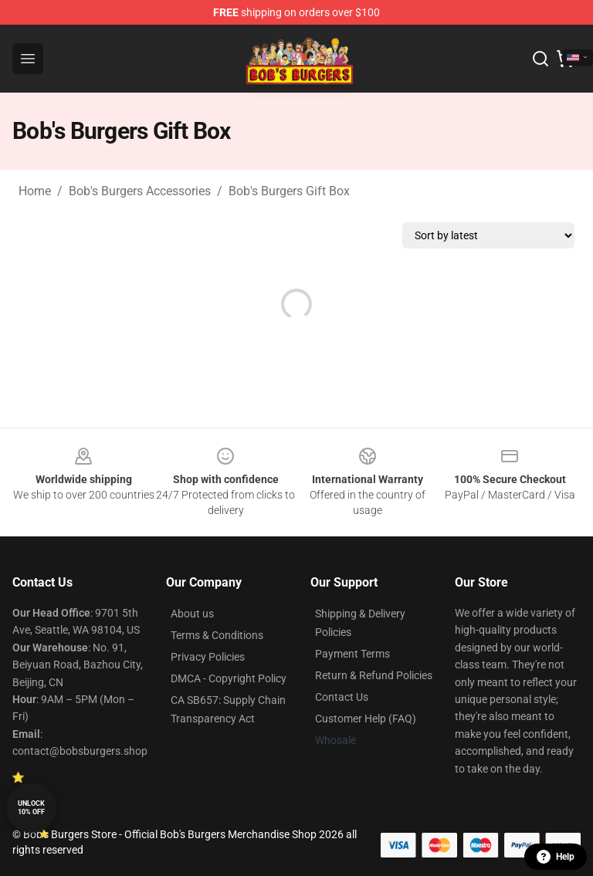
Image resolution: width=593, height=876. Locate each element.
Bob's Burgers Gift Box (289, 191)
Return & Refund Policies (373, 675)
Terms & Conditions (217, 635)
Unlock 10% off (31, 808)
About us (192, 613)
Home (35, 191)
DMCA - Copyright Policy (228, 678)
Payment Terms (352, 654)
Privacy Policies (208, 657)
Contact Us (341, 697)
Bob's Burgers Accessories (140, 191)
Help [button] (555, 857)
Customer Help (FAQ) (365, 718)
